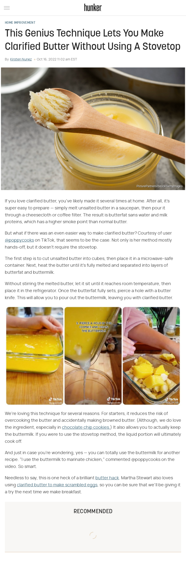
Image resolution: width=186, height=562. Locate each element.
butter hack (107, 478)
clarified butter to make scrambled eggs (57, 485)
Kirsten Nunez (21, 59)
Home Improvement (20, 23)
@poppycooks (19, 240)
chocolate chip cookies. (86, 427)
